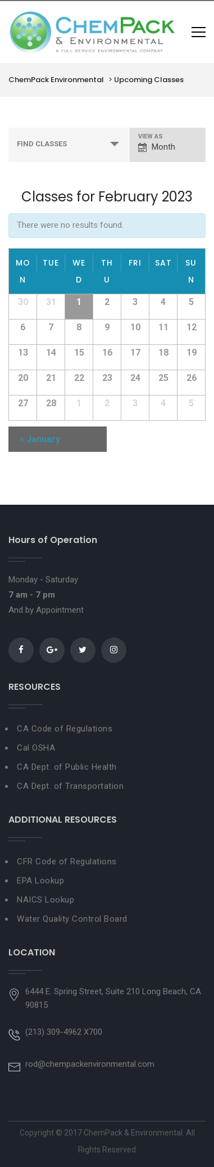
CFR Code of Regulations (67, 861)
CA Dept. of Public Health (67, 767)
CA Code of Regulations (64, 729)
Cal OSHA (36, 748)
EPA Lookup (40, 881)
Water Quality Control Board (72, 919)
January (40, 439)
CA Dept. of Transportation (70, 786)
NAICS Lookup (45, 900)
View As (150, 136)
